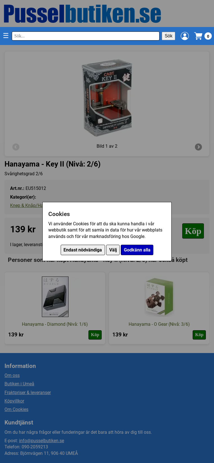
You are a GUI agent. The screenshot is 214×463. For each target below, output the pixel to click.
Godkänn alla (137, 250)
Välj (113, 250)
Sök (168, 35)
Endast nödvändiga (82, 250)
